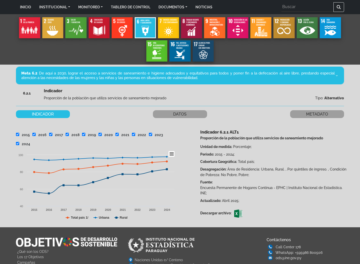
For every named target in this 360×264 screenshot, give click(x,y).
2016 (39, 135)
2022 (139, 135)
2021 (122, 135)
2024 (23, 144)
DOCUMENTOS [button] (171, 7)
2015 (23, 135)
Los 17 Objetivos (30, 257)
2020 (105, 135)
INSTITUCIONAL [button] (53, 7)
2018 (72, 135)
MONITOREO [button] (89, 7)
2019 (89, 135)
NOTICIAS (203, 7)
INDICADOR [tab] (43, 114)
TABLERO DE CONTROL (130, 7)
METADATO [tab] (317, 114)
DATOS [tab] (180, 114)
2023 (156, 135)
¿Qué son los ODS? (33, 251)
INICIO (25, 7)
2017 (56, 135)
